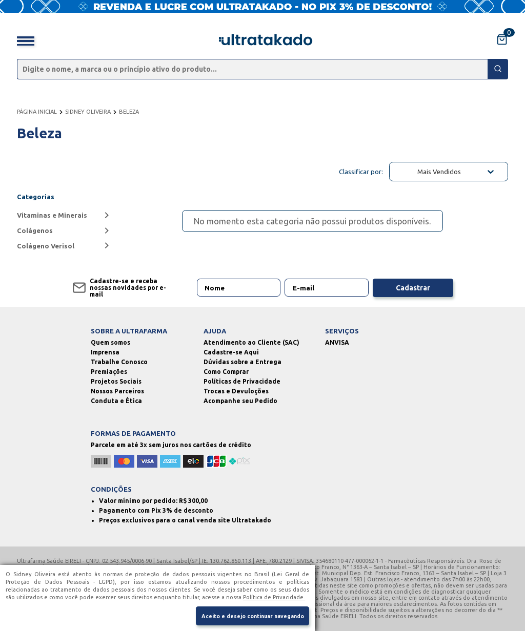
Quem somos (110, 342)
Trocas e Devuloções (236, 391)
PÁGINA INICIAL (37, 112)
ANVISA (337, 342)
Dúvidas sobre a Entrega (242, 362)
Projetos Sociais (116, 381)
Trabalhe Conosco (119, 362)
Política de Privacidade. (274, 596)
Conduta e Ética (116, 400)
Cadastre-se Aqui (231, 352)
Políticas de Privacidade (242, 381)
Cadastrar (413, 287)
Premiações (109, 371)
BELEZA (129, 112)
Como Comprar (226, 371)
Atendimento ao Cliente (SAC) (251, 342)
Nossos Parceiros (117, 391)
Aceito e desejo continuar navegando (251, 615)
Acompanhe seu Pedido (240, 400)
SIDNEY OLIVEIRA (88, 112)
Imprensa (105, 352)
